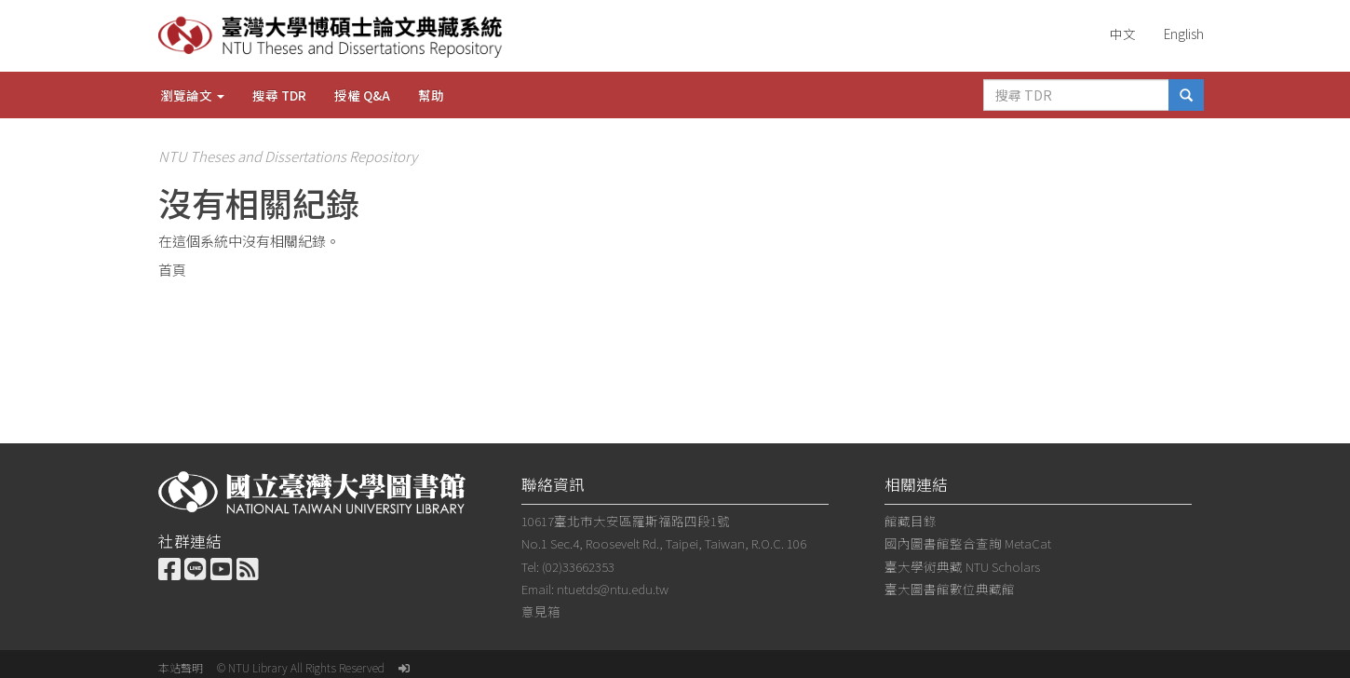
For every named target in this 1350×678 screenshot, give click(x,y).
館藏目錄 (910, 520)
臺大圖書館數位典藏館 (949, 588)
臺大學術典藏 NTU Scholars (962, 566)
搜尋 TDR (279, 95)
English (1184, 33)
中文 (1123, 33)
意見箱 (540, 611)
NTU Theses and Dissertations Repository (287, 156)
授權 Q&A (362, 95)
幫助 (431, 95)
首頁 (172, 269)
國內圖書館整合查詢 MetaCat (967, 543)
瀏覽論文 (192, 95)
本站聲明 (180, 667)
